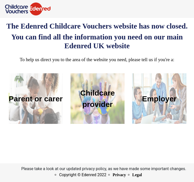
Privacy (119, 175)
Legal (137, 175)
